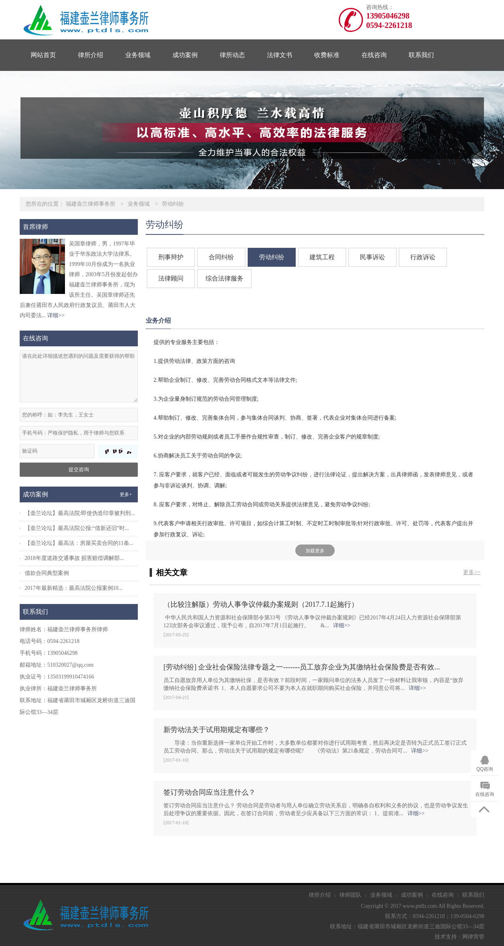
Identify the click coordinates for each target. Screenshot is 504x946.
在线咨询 (374, 55)
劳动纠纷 (173, 204)
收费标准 (326, 55)
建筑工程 (322, 257)
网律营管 (473, 937)
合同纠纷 (221, 257)
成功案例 (185, 55)
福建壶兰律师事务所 (90, 204)
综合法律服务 (224, 278)
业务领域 (137, 55)
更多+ (126, 494)
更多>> (471, 572)
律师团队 (350, 895)
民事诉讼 (372, 257)
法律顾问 (170, 278)
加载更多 (315, 551)
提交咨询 (79, 469)
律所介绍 (90, 55)
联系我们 (421, 55)
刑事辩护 (170, 257)
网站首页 (43, 55)
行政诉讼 (422, 257)
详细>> (56, 315)
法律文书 (279, 55)
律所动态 (232, 55)
